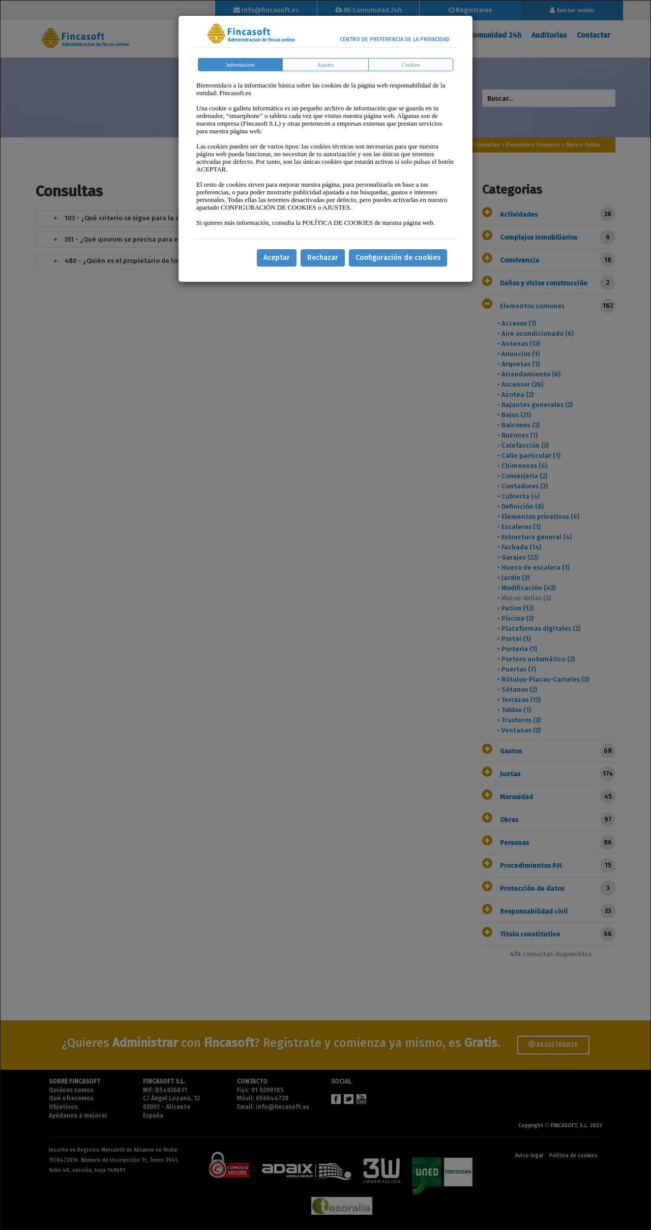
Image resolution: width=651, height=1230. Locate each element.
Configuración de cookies (398, 257)
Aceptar (276, 257)
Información (240, 65)
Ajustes (325, 65)
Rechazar (322, 257)
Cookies (411, 65)
